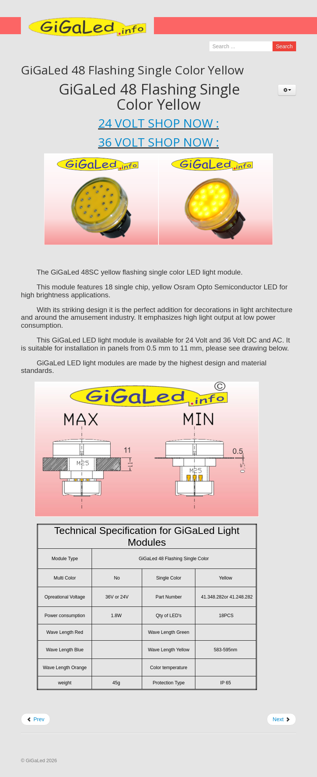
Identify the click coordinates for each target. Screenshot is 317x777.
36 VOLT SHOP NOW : (158, 142)
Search (284, 46)
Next (281, 719)
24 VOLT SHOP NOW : (158, 123)
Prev (35, 719)
